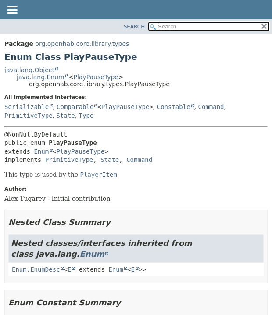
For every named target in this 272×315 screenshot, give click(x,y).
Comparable (75, 106)
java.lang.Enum (40, 77)
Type (86, 115)
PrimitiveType (28, 115)
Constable (173, 106)
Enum (41, 151)
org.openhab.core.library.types (82, 43)
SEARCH (134, 27)
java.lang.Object (29, 70)
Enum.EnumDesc (36, 269)
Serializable (26, 106)
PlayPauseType (95, 77)
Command (211, 106)
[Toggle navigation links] (11, 10)
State (65, 115)
